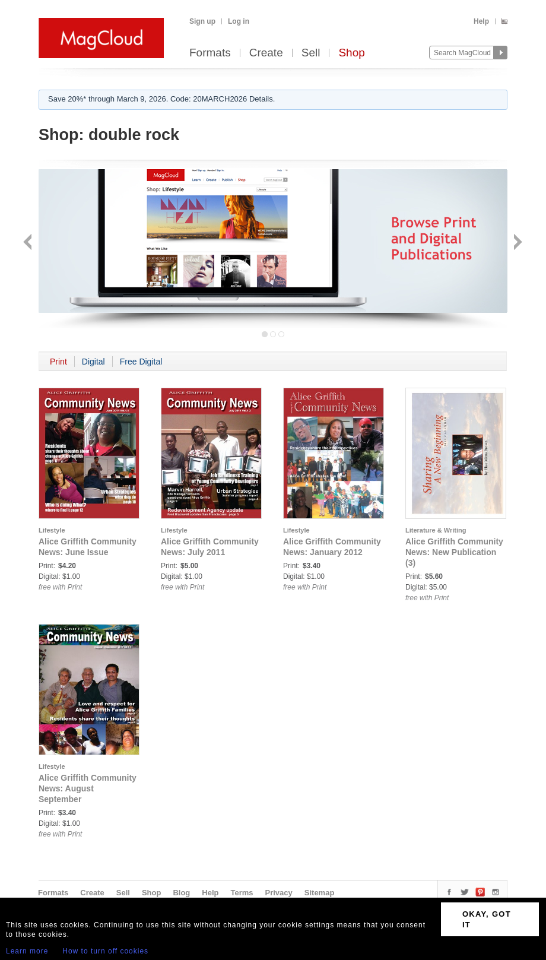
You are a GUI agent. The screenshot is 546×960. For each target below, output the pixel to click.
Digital (93, 361)
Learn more (27, 951)
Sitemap (319, 892)
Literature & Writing (435, 530)
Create (266, 53)
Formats (210, 53)
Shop (351, 53)
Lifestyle (52, 530)
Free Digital (141, 361)
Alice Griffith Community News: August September (87, 788)
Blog (181, 892)
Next (516, 243)
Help (481, 21)
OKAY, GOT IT (486, 919)
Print (58, 361)
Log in (238, 21)
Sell (310, 53)
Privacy (279, 892)
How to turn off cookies (105, 951)
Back (28, 243)
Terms (241, 892)
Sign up (202, 21)
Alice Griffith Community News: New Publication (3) (454, 552)
